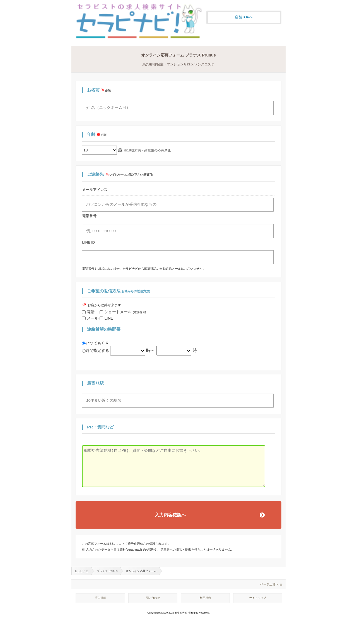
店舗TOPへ (244, 17)
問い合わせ (153, 597)
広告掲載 (100, 597)
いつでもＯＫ (95, 343)
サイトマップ (257, 597)
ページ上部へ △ (271, 584)
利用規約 (205, 597)
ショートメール (123, 312)
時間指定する (96, 350)
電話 (91, 312)
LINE (106, 318)
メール (91, 318)
